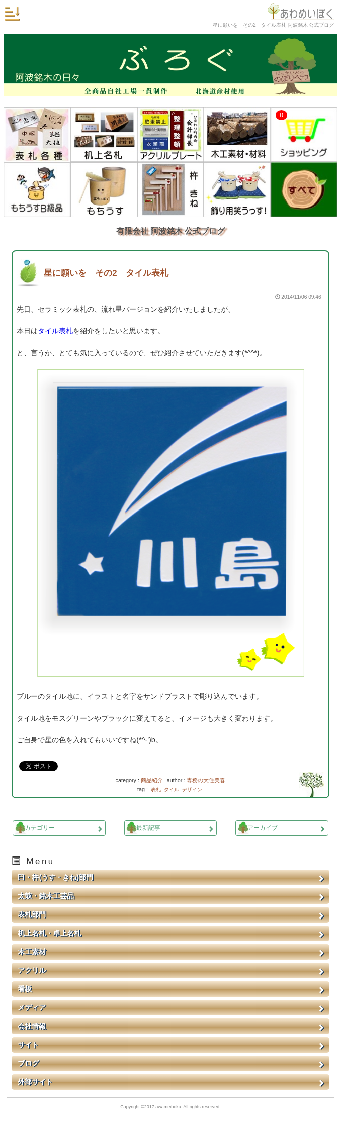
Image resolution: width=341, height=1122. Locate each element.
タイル (171, 789)
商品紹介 (152, 780)
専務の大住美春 (206, 780)
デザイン (192, 789)
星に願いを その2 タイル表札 (106, 273)
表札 (156, 789)
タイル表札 (55, 331)
